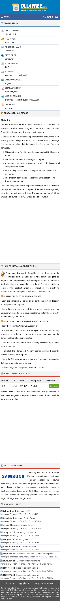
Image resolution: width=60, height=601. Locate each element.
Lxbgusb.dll (8, 539)
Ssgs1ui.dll (8, 518)
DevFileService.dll (12, 546)
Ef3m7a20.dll (9, 561)
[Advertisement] (30, 232)
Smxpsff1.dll (9, 532)
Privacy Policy (39, 583)
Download (54, 386)
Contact (49, 583)
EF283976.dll (9, 575)
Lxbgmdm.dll (9, 511)
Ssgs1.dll (7, 525)
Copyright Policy (25, 583)
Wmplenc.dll (9, 554)
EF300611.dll (9, 568)
